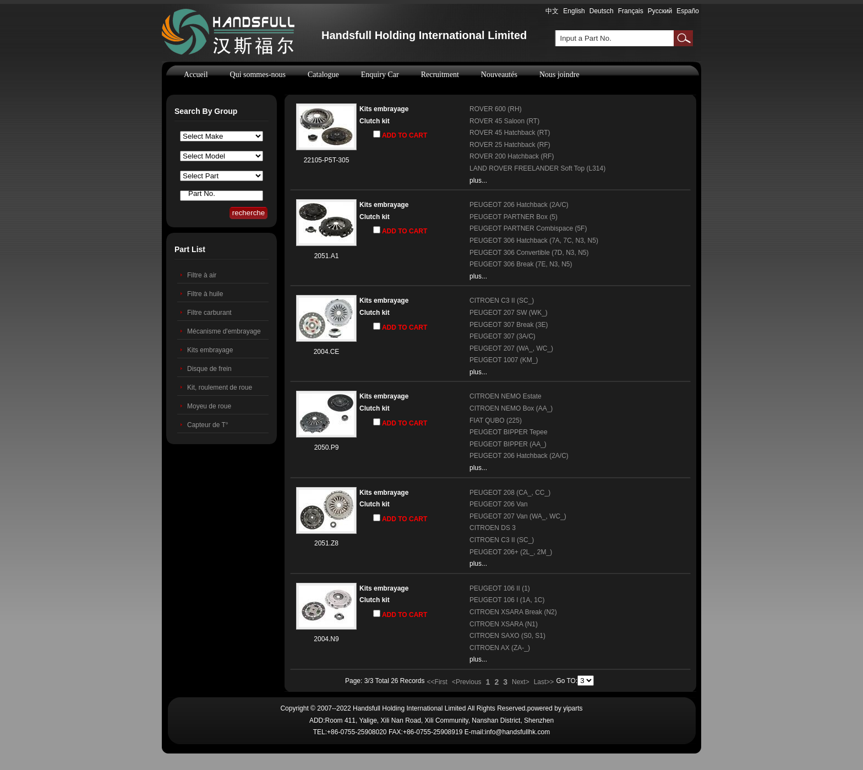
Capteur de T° (207, 425)
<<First (437, 682)
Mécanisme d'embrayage (224, 331)
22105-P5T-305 (326, 160)
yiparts (572, 708)
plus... (478, 180)
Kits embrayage (210, 350)
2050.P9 (326, 447)
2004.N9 (326, 639)
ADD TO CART (400, 134)
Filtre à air (201, 275)
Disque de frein (209, 369)
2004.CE (327, 352)
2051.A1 (326, 256)
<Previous (467, 682)
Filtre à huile (205, 294)
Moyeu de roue (209, 406)
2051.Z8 (326, 543)
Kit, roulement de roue (219, 387)
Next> (520, 682)
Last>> (544, 682)
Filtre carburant (209, 312)
